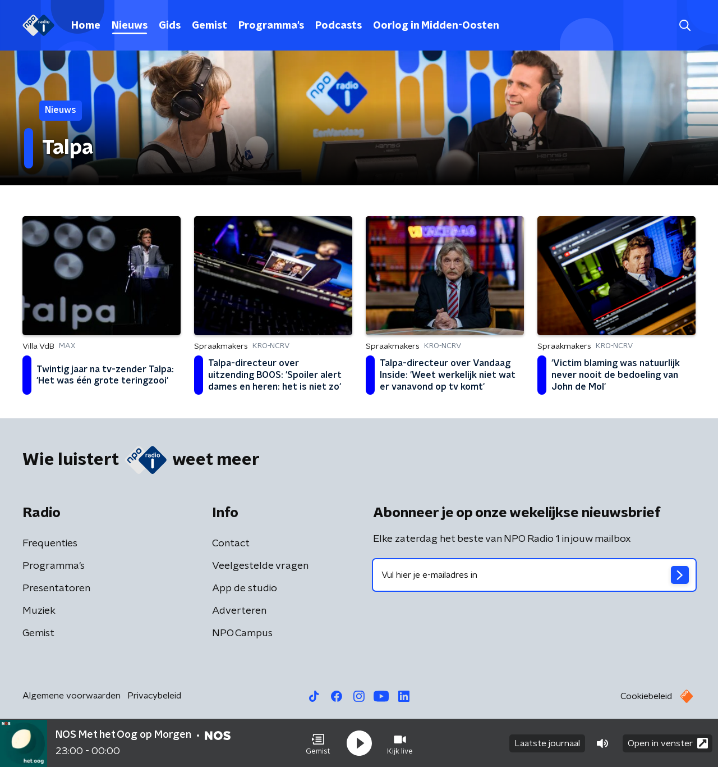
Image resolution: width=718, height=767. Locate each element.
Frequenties (49, 543)
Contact (231, 543)
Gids (170, 26)
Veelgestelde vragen (260, 566)
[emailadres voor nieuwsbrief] (534, 575)
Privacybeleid (154, 695)
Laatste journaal (547, 743)
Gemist (209, 26)
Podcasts (338, 26)
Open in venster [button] (668, 743)
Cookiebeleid (646, 696)
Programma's (271, 26)
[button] (318, 743)
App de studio (244, 588)
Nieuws (130, 26)
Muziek (39, 611)
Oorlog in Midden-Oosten (436, 26)
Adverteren (239, 611)
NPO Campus (242, 633)
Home (85, 26)
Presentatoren (56, 588)
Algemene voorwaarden (71, 695)
